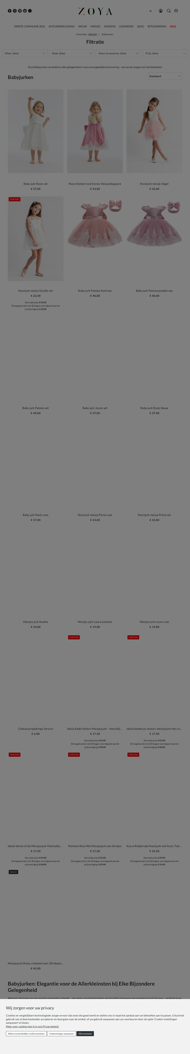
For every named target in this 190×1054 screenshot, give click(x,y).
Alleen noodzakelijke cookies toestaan (26, 1033)
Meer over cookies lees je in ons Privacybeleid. (32, 1026)
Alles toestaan (85, 1033)
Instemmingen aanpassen (61, 1033)
